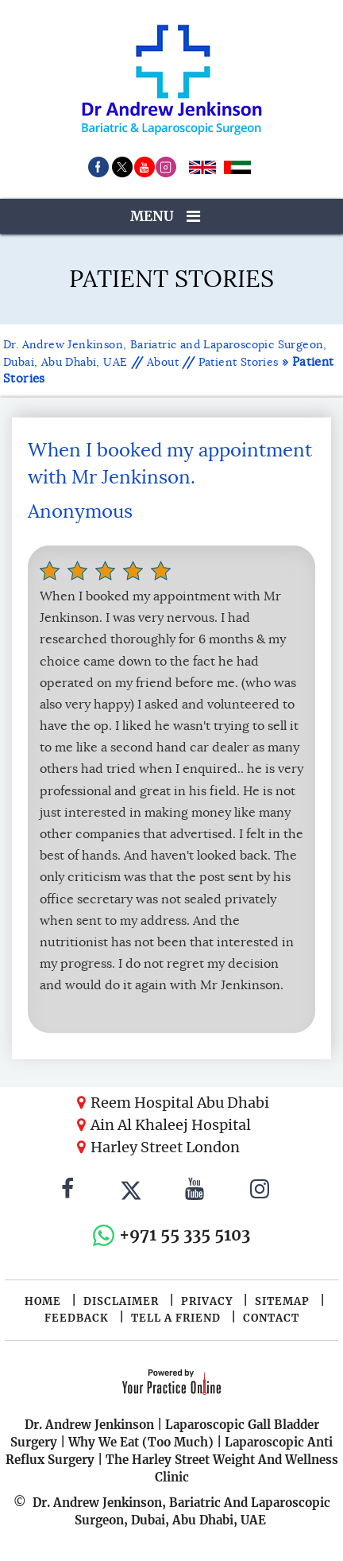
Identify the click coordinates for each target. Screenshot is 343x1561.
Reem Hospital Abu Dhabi (180, 1102)
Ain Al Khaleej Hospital (171, 1125)
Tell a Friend (176, 1318)
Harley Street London (165, 1147)
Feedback (76, 1318)
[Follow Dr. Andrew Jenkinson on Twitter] (131, 1191)
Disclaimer (121, 1301)
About (163, 362)
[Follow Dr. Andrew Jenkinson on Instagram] (259, 1191)
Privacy (207, 1301)
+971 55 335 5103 (184, 1235)
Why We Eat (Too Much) (141, 1442)
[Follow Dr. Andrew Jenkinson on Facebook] (67, 1191)
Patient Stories (238, 362)
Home (43, 1301)
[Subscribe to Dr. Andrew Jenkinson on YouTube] (194, 1191)
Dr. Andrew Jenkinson (89, 1424)
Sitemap (282, 1301)
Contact (271, 1318)
